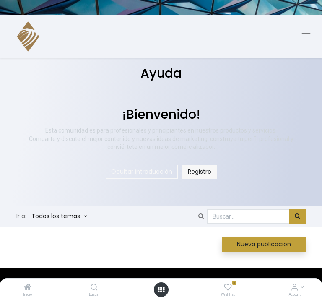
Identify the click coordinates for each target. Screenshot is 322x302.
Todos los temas (56, 216)
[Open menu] (161, 290)
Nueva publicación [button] (264, 244)
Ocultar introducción (141, 171)
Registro (199, 171)
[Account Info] (295, 287)
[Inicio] (27, 287)
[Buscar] (94, 287)
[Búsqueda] (297, 216)
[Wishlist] (228, 287)
